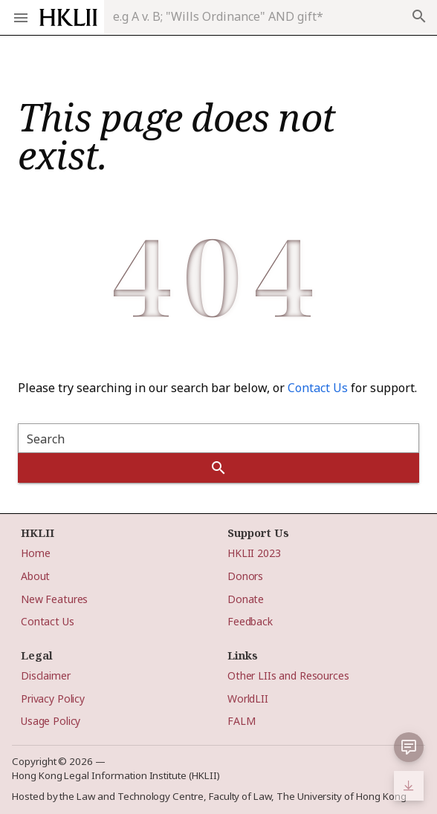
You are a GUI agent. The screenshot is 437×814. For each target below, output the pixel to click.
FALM (241, 721)
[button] (409, 747)
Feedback (250, 621)
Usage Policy (50, 721)
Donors (245, 576)
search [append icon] (419, 16)
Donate (245, 599)
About (35, 576)
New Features (54, 599)
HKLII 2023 (254, 553)
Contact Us (318, 388)
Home (35, 553)
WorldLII (247, 698)
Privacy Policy (53, 698)
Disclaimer (46, 675)
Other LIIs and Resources (288, 675)
